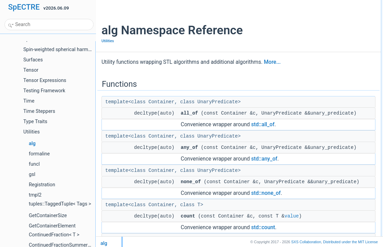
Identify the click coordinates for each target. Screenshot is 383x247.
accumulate (312, 215)
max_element (314, 109)
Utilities (107, 41)
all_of (307, 11)
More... (272, 62)
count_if (309, 41)
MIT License (350, 242)
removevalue (314, 154)
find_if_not (311, 64)
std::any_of (264, 174)
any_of (308, 18)
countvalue (312, 34)
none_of (309, 26)
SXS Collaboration (306, 242)
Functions (306, 3)
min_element (314, 124)
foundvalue (312, 71)
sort (305, 177)
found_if (309, 79)
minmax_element (318, 139)
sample (309, 169)
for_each (317, 232)
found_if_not (313, 86)
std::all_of (263, 132)
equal (307, 94)
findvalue (310, 49)
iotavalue (310, 207)
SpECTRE (24, 7)
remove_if (311, 162)
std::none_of (266, 216)
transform (311, 192)
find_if (307, 56)
